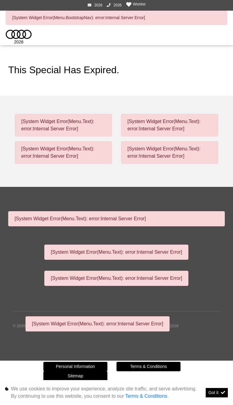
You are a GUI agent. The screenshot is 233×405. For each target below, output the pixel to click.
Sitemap (75, 375)
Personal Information (75, 366)
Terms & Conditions (148, 366)
